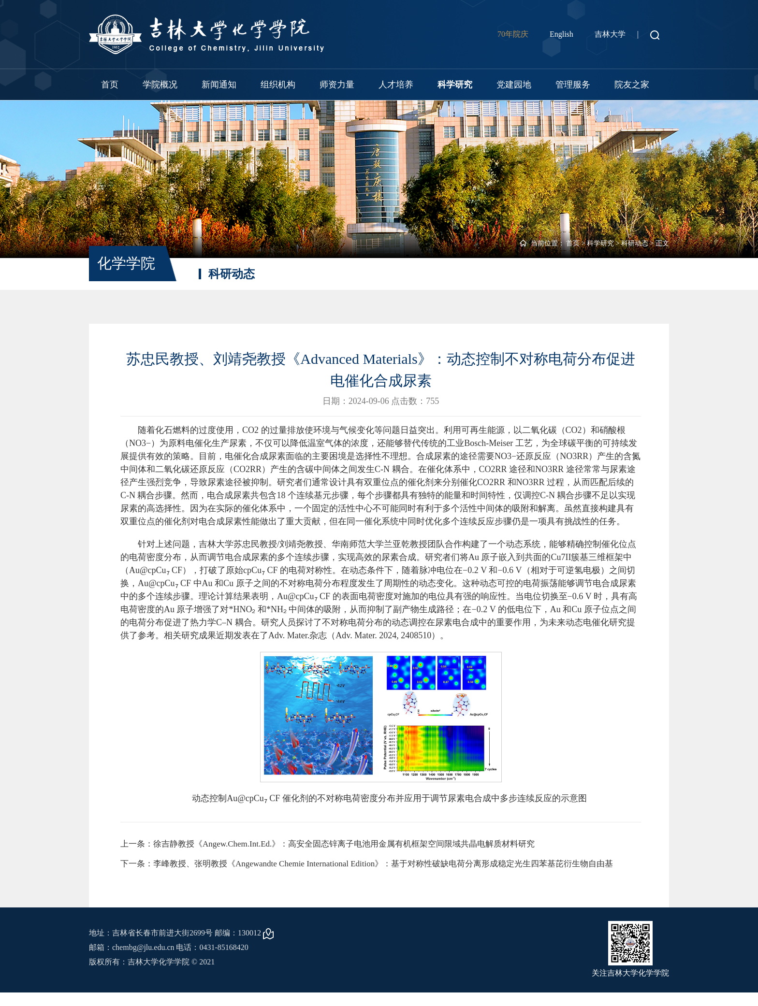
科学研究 (454, 84)
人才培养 (396, 84)
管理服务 (572, 84)
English (561, 34)
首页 (109, 84)
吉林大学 (610, 34)
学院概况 (160, 84)
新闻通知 (219, 84)
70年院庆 (512, 34)
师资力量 (337, 84)
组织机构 (278, 84)
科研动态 (634, 243)
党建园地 (513, 84)
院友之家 (631, 84)
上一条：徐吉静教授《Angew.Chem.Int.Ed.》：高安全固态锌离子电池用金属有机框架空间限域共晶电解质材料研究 (339, 844)
